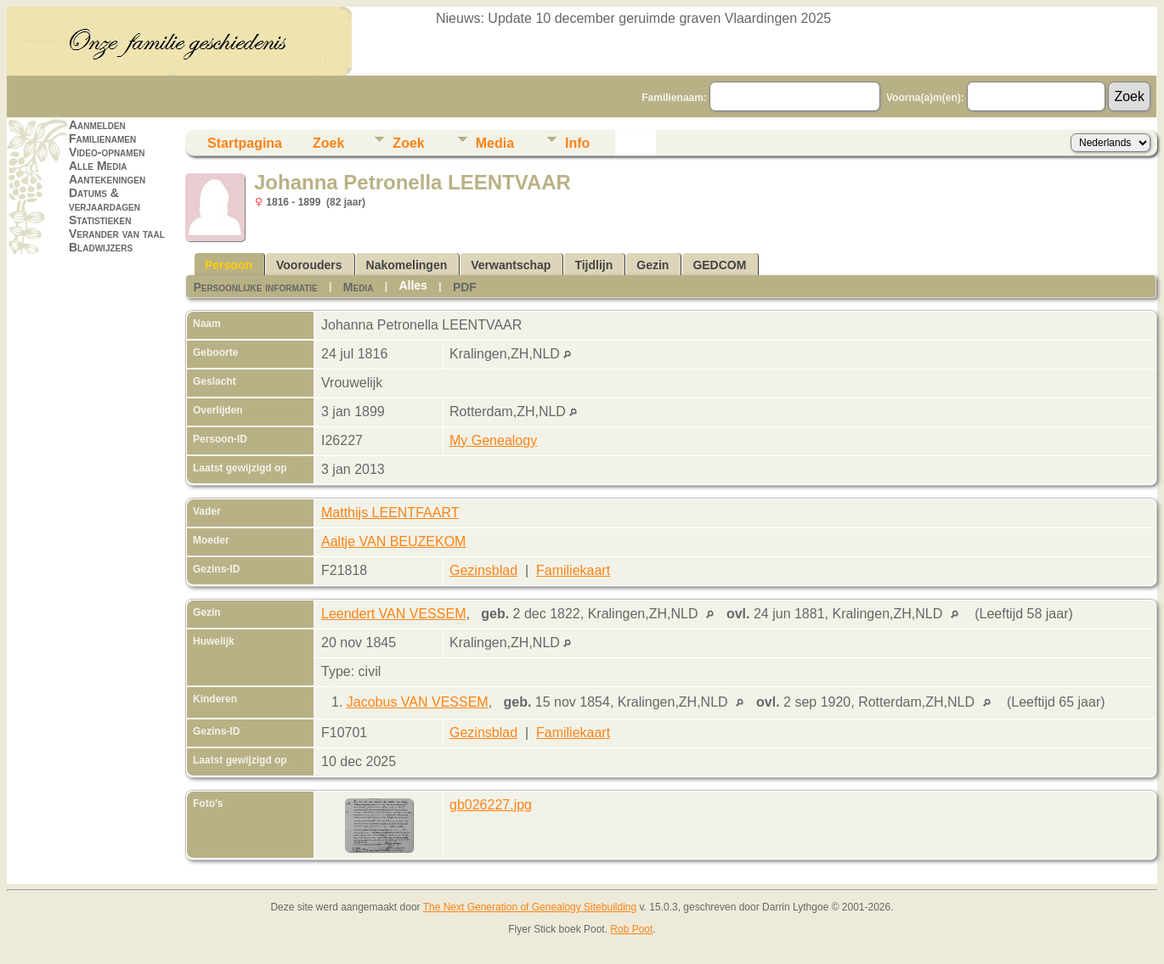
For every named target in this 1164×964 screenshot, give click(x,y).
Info (577, 143)
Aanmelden (97, 125)
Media (495, 143)
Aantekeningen (107, 179)
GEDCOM (719, 265)
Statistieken (100, 220)
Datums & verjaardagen (104, 199)
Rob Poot (631, 929)
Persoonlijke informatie (255, 287)
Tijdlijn (593, 265)
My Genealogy (493, 440)
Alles (412, 285)
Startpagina (244, 143)
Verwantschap (511, 265)
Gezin (652, 265)
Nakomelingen (407, 265)
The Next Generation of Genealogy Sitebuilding (530, 907)
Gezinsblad (483, 570)
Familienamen (102, 138)
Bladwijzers (101, 247)
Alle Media (98, 165)
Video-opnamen (107, 152)
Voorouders (309, 265)
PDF (465, 287)
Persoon (228, 265)
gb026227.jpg (490, 805)
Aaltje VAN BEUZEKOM (393, 541)
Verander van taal (117, 233)
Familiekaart (573, 570)
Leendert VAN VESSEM (393, 613)
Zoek (328, 143)
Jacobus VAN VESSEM (418, 702)
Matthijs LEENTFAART (390, 512)
